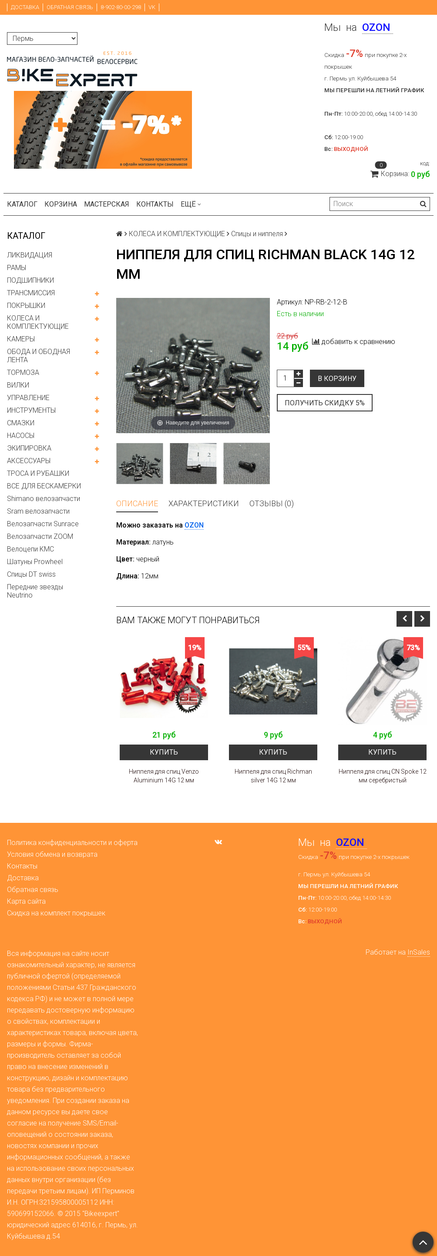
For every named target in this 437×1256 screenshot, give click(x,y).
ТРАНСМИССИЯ (31, 293)
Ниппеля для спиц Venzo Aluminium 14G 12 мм (164, 776)
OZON (194, 525)
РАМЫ (16, 268)
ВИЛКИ (18, 385)
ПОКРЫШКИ (26, 305)
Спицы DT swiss (31, 574)
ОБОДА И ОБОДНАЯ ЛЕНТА (38, 355)
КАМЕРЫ (21, 339)
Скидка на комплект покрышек (56, 913)
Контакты (155, 204)
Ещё (191, 204)
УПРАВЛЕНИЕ (28, 398)
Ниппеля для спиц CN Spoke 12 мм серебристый (383, 776)
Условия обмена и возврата (52, 854)
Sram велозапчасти (38, 511)
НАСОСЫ (20, 435)
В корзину (337, 378)
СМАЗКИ (20, 423)
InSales (418, 952)
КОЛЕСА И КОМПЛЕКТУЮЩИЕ (38, 322)
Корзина (60, 204)
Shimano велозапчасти (43, 498)
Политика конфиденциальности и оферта (72, 842)
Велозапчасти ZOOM (40, 536)
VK (151, 7)
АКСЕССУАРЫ (28, 461)
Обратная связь (70, 7)
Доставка (25, 7)
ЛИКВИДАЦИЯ (29, 255)
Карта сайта (26, 901)
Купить (164, 752)
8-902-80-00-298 (121, 7)
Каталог (22, 204)
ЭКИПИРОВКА (29, 448)
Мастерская (106, 204)
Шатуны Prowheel (35, 562)
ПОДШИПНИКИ (30, 280)
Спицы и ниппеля (257, 234)
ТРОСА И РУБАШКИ (38, 473)
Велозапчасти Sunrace (43, 524)
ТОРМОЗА (23, 372)
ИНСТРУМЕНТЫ (31, 410)
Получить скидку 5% (325, 403)
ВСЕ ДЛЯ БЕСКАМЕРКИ (44, 486)
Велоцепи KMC (30, 549)
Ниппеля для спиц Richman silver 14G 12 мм (273, 776)
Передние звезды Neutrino (35, 591)
